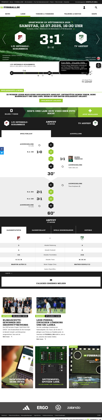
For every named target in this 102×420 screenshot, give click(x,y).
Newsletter (66, 2)
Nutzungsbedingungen (26, 415)
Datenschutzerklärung (14, 415)
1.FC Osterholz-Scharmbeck (20, 47)
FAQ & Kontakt (59, 2)
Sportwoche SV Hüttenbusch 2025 (51, 22)
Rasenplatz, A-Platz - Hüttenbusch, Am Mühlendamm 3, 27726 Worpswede (51, 29)
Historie (88, 230)
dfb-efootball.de (28, 2)
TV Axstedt (81, 46)
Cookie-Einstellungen (60, 415)
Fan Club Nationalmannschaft (41, 2)
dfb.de (11, 2)
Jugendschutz (37, 415)
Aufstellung (76, 133)
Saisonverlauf (39, 230)
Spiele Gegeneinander (63, 230)
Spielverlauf (26, 133)
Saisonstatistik (14, 230)
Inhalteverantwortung (48, 415)
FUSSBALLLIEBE (19, 2)
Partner (52, 2)
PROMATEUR (4, 2)
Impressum (4, 415)
